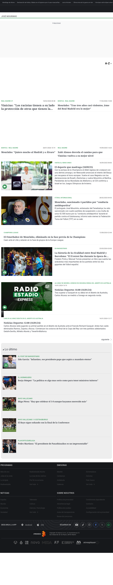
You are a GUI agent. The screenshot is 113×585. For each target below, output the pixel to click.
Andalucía (61, 512)
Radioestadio (6, 516)
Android (26, 557)
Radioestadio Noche (37, 504)
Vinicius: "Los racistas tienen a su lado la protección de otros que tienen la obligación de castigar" (28, 108)
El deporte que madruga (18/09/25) (76, 166)
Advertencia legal (64, 536)
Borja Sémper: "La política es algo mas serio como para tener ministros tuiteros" (58, 412)
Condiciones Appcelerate (95, 532)
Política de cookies (65, 540)
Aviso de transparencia (66, 544)
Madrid (60, 504)
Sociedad (4, 544)
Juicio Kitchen (66, 2)
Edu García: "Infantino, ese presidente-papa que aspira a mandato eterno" (55, 391)
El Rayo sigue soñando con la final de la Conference (43, 454)
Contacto (89, 536)
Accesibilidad (91, 540)
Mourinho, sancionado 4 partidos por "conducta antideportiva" (77, 203)
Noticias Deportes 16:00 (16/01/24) (75, 308)
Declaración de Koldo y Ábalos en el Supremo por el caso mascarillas (38, 2)
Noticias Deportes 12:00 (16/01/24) (75, 341)
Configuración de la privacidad (97, 544)
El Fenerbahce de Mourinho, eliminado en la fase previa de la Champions (82, 238)
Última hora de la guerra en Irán (83, 2)
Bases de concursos (65, 549)
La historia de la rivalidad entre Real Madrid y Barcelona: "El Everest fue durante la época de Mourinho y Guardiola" (83, 275)
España (4, 532)
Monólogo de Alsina (8, 2)
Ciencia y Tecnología (37, 540)
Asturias (89, 508)
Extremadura (91, 504)
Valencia (61, 516)
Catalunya (62, 508)
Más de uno (5, 504)
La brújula (5, 512)
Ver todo (34, 516)
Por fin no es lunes (36, 512)
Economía (5, 540)
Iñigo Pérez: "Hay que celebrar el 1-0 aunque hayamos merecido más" (52, 433)
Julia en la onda (7, 508)
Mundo (4, 536)
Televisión (33, 532)
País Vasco (90, 512)
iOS (40, 557)
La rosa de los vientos (38, 508)
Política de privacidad (66, 532)
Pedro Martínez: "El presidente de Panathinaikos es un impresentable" (53, 475)
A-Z (108, 63)
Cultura (32, 536)
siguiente (106, 372)
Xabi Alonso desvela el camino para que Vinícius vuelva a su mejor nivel (82, 153)
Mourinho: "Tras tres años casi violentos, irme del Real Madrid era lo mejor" (83, 107)
